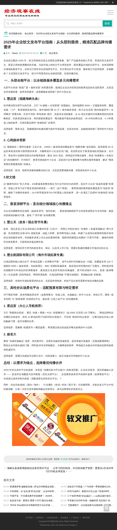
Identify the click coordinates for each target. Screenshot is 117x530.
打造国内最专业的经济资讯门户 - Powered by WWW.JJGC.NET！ (83, 2)
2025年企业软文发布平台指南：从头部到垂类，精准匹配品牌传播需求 (70, 33)
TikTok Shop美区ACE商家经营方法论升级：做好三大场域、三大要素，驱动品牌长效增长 (52, 505)
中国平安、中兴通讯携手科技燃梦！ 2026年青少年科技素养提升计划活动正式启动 (49, 496)
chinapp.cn (72, 525)
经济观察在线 (15, 33)
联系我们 (40, 518)
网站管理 (86, 518)
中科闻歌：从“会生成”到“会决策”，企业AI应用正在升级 (36, 491)
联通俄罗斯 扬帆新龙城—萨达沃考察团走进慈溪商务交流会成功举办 (43, 486)
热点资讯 (29, 33)
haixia (15, 53)
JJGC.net (54, 525)
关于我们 (29, 518)
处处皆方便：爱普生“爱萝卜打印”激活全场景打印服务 (35, 500)
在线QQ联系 (52, 518)
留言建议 (64, 518)
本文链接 (64, 459)
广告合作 (75, 518)
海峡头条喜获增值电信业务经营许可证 (28, 468)
